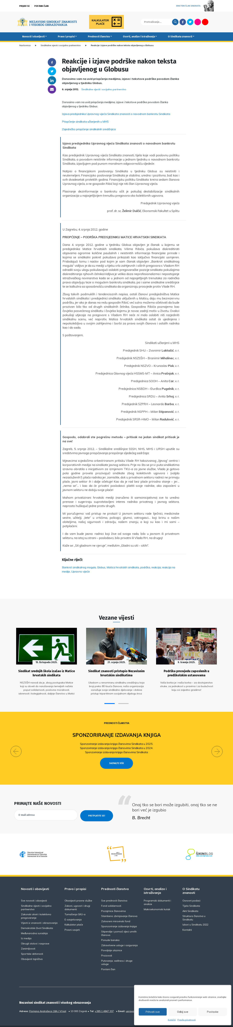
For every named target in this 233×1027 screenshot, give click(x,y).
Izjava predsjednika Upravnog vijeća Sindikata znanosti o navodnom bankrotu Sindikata (116, 114)
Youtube (205, 22)
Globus (101, 567)
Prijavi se (24, 6)
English (212, 22)
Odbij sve (182, 1011)
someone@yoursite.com (52, 89)
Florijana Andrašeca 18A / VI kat (47, 1002)
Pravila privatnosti (186, 1019)
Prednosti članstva (99, 36)
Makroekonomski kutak (157, 900)
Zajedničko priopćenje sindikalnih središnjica (89, 129)
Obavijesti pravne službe (78, 891)
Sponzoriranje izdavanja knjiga (116, 733)
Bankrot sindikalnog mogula (79, 567)
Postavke (212, 1011)
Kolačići (172, 1019)
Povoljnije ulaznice (111, 941)
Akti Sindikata (190, 902)
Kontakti (187, 921)
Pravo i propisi (66, 36)
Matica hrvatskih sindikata (123, 567)
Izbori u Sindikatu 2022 (195, 915)
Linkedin (52, 80)
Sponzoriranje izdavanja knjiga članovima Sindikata (116, 749)
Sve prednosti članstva (114, 891)
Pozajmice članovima (113, 902)
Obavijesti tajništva (32, 950)
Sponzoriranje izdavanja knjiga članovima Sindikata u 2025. (116, 741)
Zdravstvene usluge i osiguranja (119, 936)
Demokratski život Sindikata (37, 919)
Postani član (41, 6)
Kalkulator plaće (74, 915)
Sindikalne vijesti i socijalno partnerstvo (61, 45)
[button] (109, 701)
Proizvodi (106, 946)
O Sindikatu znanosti (180, 36)
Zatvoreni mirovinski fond (115, 912)
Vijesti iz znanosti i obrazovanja (39, 914)
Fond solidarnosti (111, 897)
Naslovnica (25, 45)
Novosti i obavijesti (33, 36)
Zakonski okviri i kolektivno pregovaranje (36, 907)
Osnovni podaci (191, 891)
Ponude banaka (110, 931)
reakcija (156, 567)
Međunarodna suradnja (34, 924)
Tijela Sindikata (191, 897)
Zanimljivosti (28, 939)
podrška (145, 567)
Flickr (198, 22)
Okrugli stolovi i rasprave (35, 934)
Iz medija (26, 929)
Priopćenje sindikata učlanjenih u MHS (85, 121)
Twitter (190, 22)
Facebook (183, 22)
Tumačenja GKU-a (75, 905)
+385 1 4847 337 (104, 1002)
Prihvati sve (152, 1011)
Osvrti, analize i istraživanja (139, 36)
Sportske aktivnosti (32, 945)
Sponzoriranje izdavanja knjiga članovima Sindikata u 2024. (116, 745)
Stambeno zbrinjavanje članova (119, 907)
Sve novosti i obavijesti (34, 891)
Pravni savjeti (72, 921)
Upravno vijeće (80, 571)
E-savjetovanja (73, 910)
